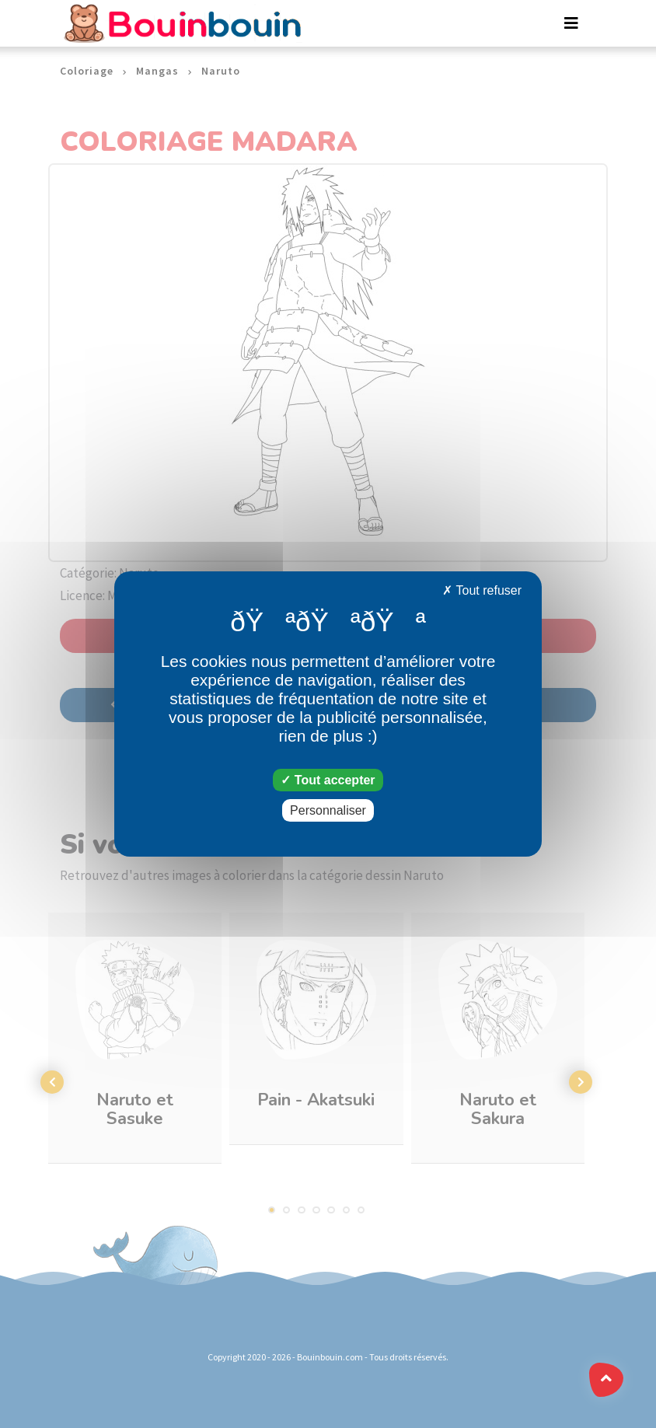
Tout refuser (482, 590)
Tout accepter (328, 780)
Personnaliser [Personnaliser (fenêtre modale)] (328, 810)
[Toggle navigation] (571, 23)
